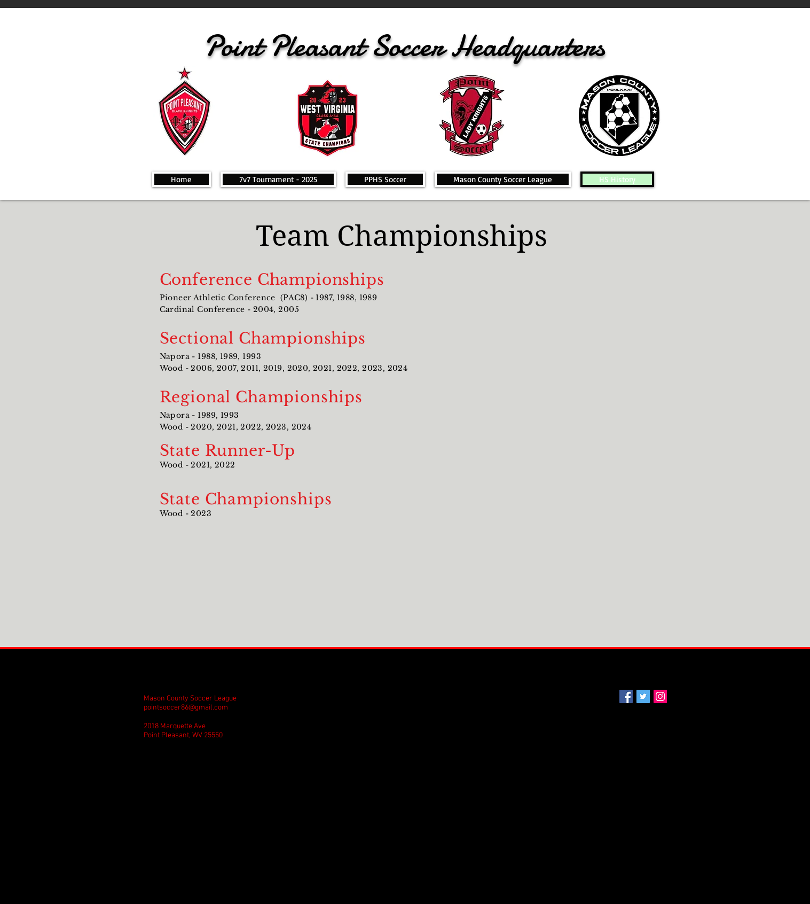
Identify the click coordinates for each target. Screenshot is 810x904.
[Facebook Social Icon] (626, 696)
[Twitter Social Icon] (643, 696)
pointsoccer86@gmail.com (186, 707)
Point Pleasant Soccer (327, 45)
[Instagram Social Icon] (660, 696)
